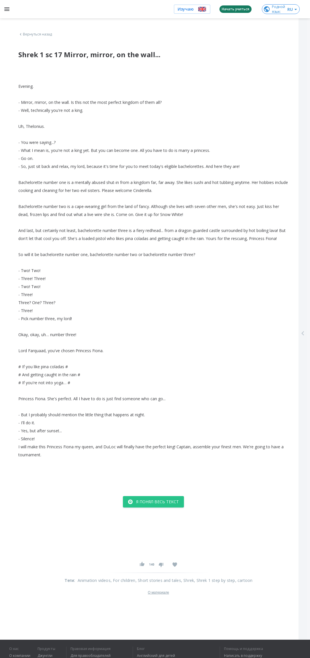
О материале (158, 592)
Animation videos (94, 580)
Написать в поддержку (243, 655)
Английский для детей (156, 655)
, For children (123, 580)
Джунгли (45, 655)
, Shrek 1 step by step (214, 580)
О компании (19, 655)
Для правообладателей (90, 655)
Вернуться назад (35, 34)
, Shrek (187, 580)
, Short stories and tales (158, 580)
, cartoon (244, 580)
